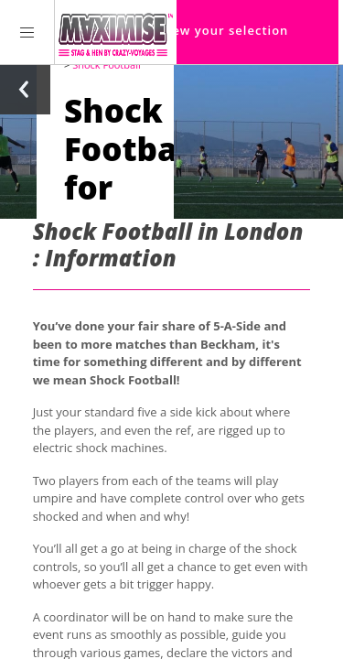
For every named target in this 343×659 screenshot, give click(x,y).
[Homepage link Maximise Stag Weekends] (116, 32)
